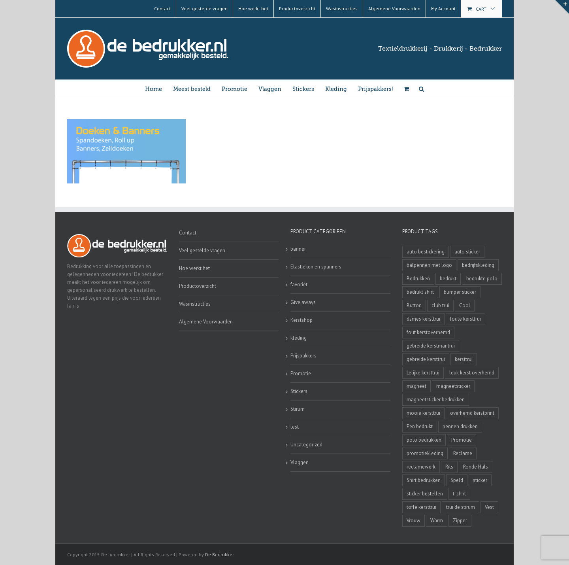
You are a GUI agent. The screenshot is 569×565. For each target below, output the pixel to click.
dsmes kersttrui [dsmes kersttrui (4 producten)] (423, 319)
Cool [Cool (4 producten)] (464, 305)
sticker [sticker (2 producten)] (480, 480)
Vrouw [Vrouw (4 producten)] (413, 520)
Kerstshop (301, 320)
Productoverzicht (197, 286)
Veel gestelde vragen (202, 250)
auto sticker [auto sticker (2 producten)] (467, 251)
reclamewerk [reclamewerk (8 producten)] (421, 466)
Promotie (300, 373)
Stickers (298, 391)
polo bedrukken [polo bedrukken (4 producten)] (424, 440)
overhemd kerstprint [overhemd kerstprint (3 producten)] (472, 413)
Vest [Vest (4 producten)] (489, 507)
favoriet (298, 284)
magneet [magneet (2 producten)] (416, 386)
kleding (298, 337)
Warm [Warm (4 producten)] (436, 520)
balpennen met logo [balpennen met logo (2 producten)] (429, 265)
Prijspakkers (303, 355)
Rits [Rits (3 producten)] (449, 466)
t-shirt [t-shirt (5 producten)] (459, 493)
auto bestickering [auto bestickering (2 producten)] (426, 251)
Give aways (303, 302)
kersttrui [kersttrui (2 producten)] (464, 359)
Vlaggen (299, 462)
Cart (481, 9)
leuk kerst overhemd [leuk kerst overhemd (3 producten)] (471, 372)
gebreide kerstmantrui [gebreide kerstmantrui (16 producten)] (431, 345)
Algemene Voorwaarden (206, 321)
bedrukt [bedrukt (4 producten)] (448, 278)
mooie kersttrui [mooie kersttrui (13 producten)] (423, 413)
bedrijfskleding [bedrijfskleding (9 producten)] (478, 265)
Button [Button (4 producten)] (414, 305)
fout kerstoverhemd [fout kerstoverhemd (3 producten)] (428, 332)
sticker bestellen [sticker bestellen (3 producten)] (425, 493)
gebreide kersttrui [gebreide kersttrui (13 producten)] (426, 359)
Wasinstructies (195, 303)
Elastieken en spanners (315, 266)
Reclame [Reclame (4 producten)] (462, 453)
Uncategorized (306, 444)
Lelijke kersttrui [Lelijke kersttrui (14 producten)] (423, 372)
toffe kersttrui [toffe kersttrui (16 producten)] (421, 507)
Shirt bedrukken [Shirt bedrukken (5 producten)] (424, 480)
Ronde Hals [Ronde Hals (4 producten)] (475, 466)
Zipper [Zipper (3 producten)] (460, 520)
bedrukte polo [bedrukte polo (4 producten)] (481, 278)
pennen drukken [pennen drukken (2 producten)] (460, 426)
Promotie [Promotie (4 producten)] (461, 440)
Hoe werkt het (194, 268)
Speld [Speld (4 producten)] (456, 480)
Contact (187, 232)
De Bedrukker (219, 554)
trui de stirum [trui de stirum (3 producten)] (460, 507)
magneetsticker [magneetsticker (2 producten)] (453, 386)
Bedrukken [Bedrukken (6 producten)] (418, 278)
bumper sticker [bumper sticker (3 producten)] (460, 292)
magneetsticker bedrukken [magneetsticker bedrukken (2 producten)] (436, 399)
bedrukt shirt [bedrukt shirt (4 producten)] (420, 292)
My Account (443, 8)
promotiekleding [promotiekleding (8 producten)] (425, 453)
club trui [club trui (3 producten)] (440, 305)
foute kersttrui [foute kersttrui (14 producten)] (465, 319)
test (294, 426)
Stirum (297, 409)
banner (298, 249)
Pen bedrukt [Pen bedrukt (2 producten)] (420, 426)
